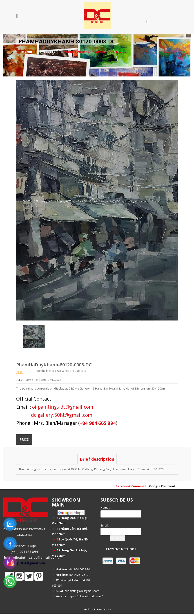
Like (19, 379)
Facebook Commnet (131, 486)
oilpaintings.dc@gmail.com (62, 407)
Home (27, 51)
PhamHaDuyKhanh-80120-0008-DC (92, 51)
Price (24, 439)
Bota (108, 609)
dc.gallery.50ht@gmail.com (61, 415)
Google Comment (162, 486)
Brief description (97, 459)
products (47, 51)
